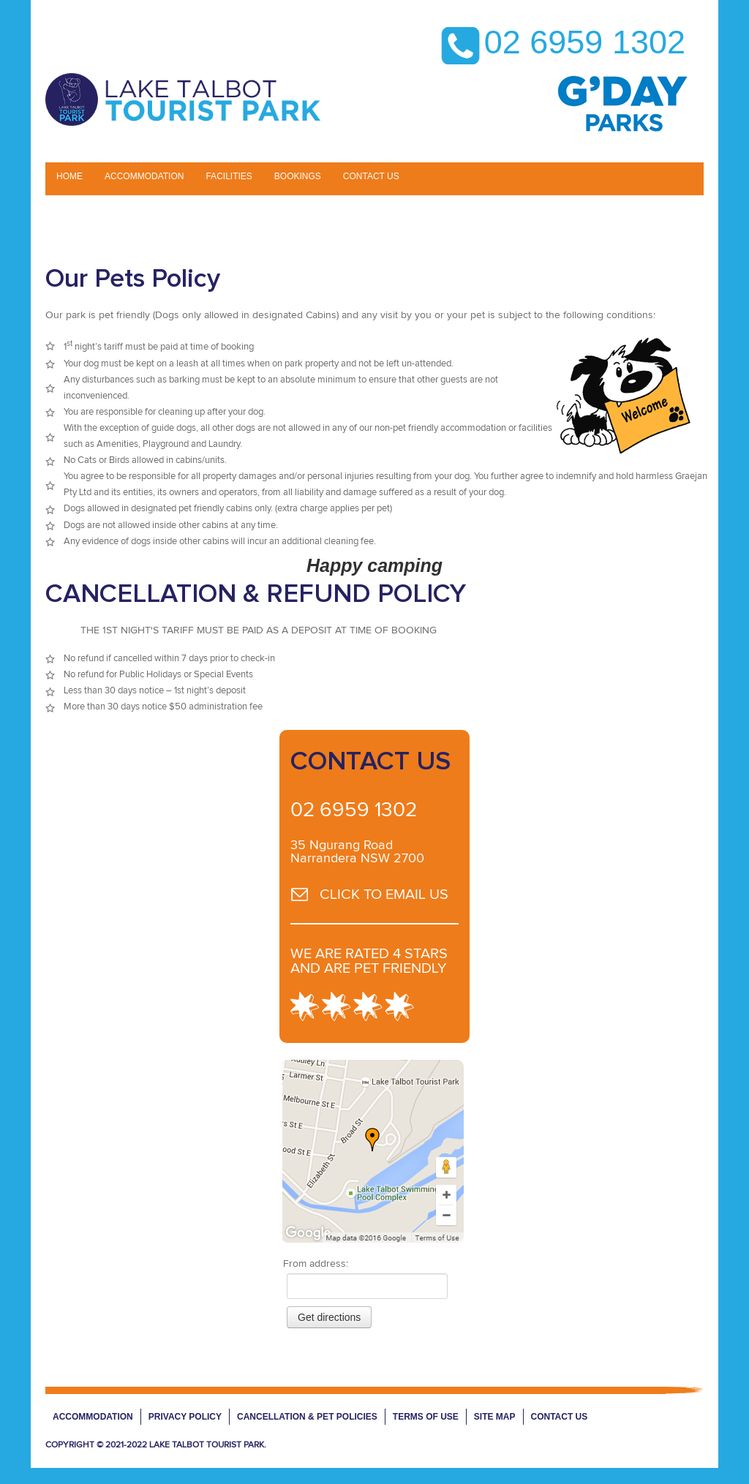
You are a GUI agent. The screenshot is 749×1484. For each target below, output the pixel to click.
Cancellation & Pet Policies (307, 1417)
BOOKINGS (297, 176)
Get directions (329, 1317)
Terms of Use (426, 1417)
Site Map (495, 1417)
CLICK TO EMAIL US (384, 894)
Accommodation (144, 176)
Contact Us (559, 1417)
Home (69, 176)
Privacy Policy (185, 1417)
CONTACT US (371, 176)
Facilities (229, 176)
